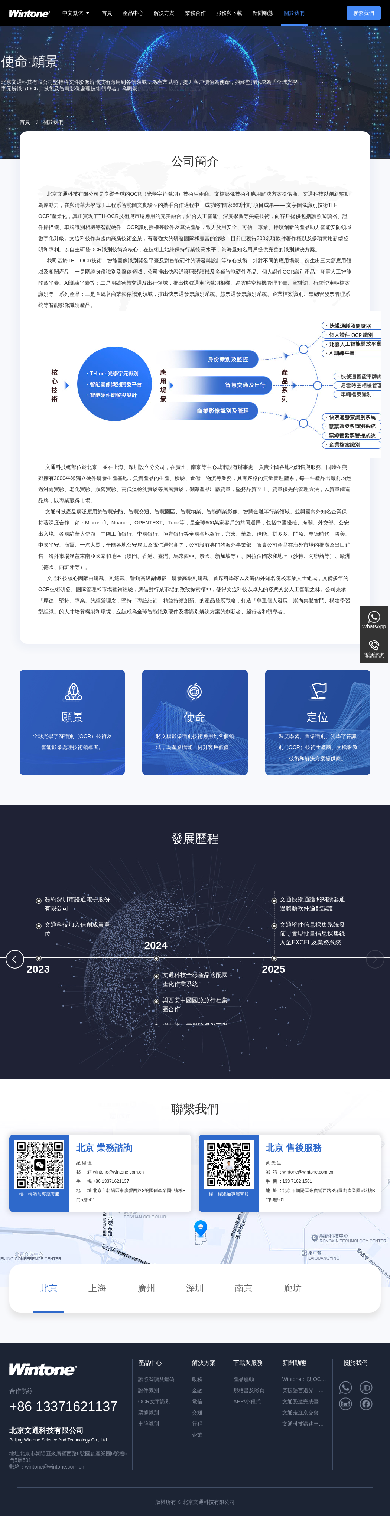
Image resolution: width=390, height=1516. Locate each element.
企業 (197, 1435)
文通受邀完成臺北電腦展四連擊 (304, 1401)
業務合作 (195, 13)
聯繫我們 (363, 13)
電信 (197, 1401)
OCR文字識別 (154, 1401)
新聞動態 (263, 13)
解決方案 (164, 13)
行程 (197, 1424)
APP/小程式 (247, 1401)
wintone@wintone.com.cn (118, 1172)
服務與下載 (229, 13)
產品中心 (133, 13)
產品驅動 (243, 1379)
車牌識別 (148, 1424)
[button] (15, 959)
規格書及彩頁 (248, 1390)
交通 (197, 1413)
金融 (197, 1390)
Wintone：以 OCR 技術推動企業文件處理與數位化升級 (304, 1379)
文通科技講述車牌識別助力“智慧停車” (304, 1424)
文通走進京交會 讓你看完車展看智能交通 (304, 1413)
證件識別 (148, 1390)
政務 (197, 1379)
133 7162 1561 (297, 1181)
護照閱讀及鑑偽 (156, 1379)
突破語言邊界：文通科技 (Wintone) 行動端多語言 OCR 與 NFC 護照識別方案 (304, 1390)
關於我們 (294, 13)
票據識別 (148, 1413)
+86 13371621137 (111, 1181)
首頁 (107, 13)
